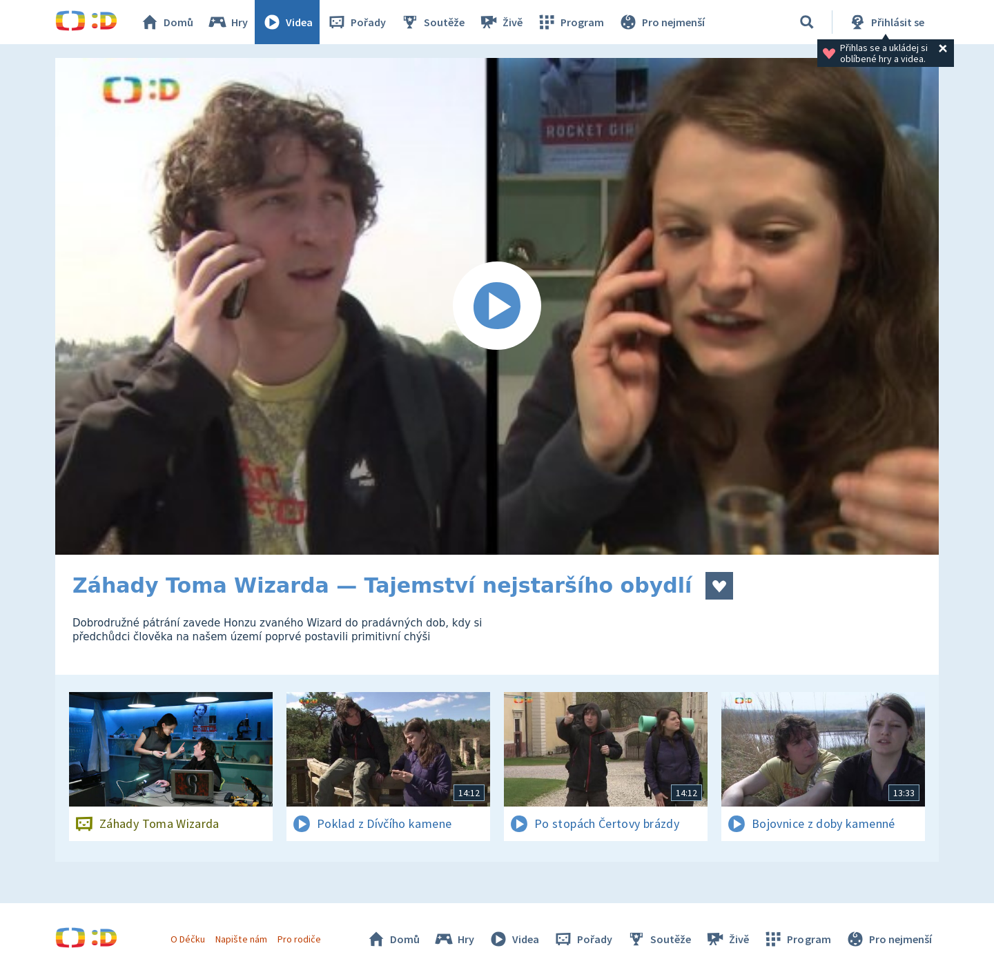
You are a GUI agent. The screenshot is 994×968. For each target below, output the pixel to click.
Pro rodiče (299, 939)
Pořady (356, 22)
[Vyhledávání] (807, 22)
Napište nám (240, 939)
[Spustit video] (497, 306)
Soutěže (432, 22)
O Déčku (187, 939)
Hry (227, 22)
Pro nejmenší (661, 22)
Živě (500, 22)
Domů (166, 22)
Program (570, 22)
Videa (287, 22)
